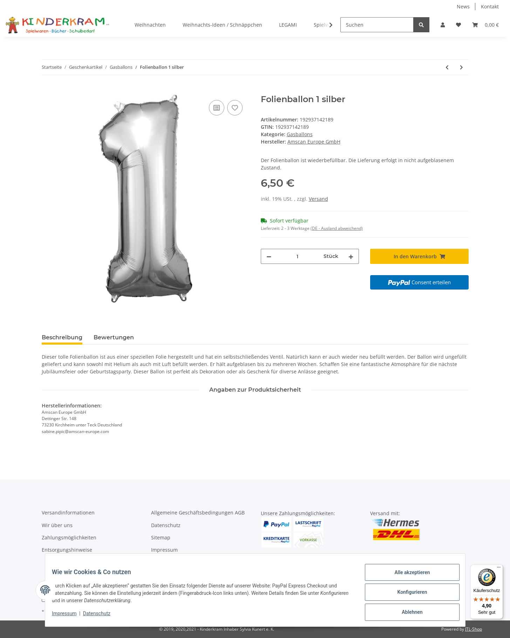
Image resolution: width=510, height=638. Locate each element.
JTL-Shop (473, 629)
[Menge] (297, 256)
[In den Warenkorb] (47, 90)
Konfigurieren (408, 595)
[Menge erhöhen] (351, 256)
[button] (442, 25)
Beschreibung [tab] (62, 337)
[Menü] (499, 569)
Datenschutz (166, 525)
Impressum (164, 549)
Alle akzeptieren (408, 576)
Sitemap (160, 537)
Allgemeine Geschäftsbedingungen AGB (198, 512)
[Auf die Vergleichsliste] (216, 107)
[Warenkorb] (485, 25)
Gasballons (300, 134)
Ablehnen (407, 613)
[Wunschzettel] (458, 25)
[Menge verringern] (269, 256)
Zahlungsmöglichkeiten (69, 537)
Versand (318, 198)
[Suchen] (377, 24)
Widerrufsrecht (169, 562)
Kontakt (490, 6)
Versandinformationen (68, 512)
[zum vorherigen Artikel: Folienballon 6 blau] (447, 67)
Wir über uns (57, 525)
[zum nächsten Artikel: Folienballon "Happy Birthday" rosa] (461, 67)
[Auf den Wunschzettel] (235, 107)
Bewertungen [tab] (114, 337)
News (463, 6)
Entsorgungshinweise (67, 549)
